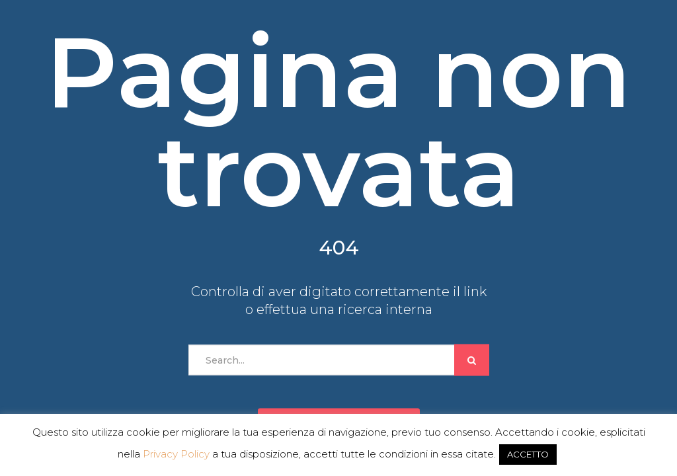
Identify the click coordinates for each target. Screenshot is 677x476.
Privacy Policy (176, 454)
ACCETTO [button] (528, 454)
